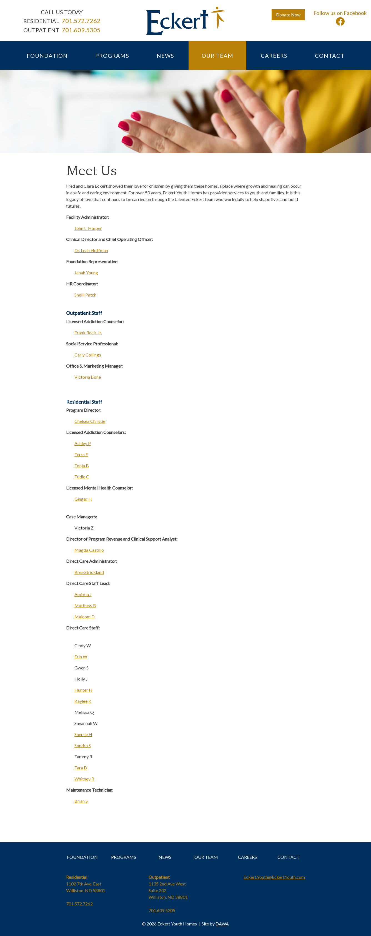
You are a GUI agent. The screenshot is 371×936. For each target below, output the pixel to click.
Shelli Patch (85, 294)
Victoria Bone (87, 377)
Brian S (81, 801)
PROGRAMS (123, 857)
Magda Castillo (89, 550)
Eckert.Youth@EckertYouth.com (274, 877)
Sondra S (82, 745)
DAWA (222, 923)
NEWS (165, 857)
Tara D (80, 767)
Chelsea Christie (89, 421)
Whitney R (84, 778)
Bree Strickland (89, 572)
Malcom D (84, 616)
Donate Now (288, 14)
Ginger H (83, 498)
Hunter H (83, 689)
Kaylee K (82, 701)
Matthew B (85, 605)
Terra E (81, 454)
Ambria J (83, 594)
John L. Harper (88, 228)
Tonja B (81, 465)
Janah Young (86, 272)
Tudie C (81, 476)
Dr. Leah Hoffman (91, 250)
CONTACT (288, 857)
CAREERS (247, 857)
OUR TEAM (206, 857)
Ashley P (82, 443)
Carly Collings (87, 354)
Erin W (80, 656)
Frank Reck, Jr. (88, 332)
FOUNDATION (82, 857)
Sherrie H (83, 734)
